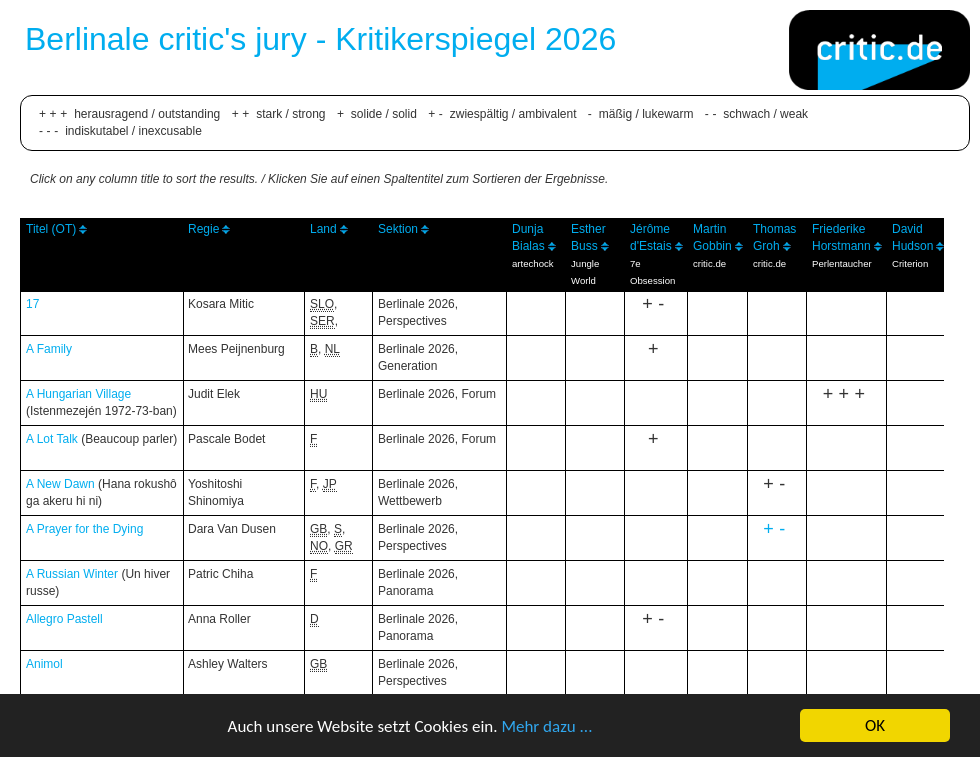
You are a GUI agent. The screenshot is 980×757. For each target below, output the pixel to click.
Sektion (398, 229)
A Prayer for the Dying (84, 529)
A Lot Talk (52, 439)
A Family (49, 349)
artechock (533, 263)
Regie (203, 229)
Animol (44, 664)
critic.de (709, 263)
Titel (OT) (51, 229)
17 (32, 304)
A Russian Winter (72, 574)
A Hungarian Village (78, 394)
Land (323, 229)
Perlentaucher (842, 263)
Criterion (910, 263)
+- (776, 529)
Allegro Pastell (64, 619)
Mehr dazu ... (546, 726)
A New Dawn (60, 484)
